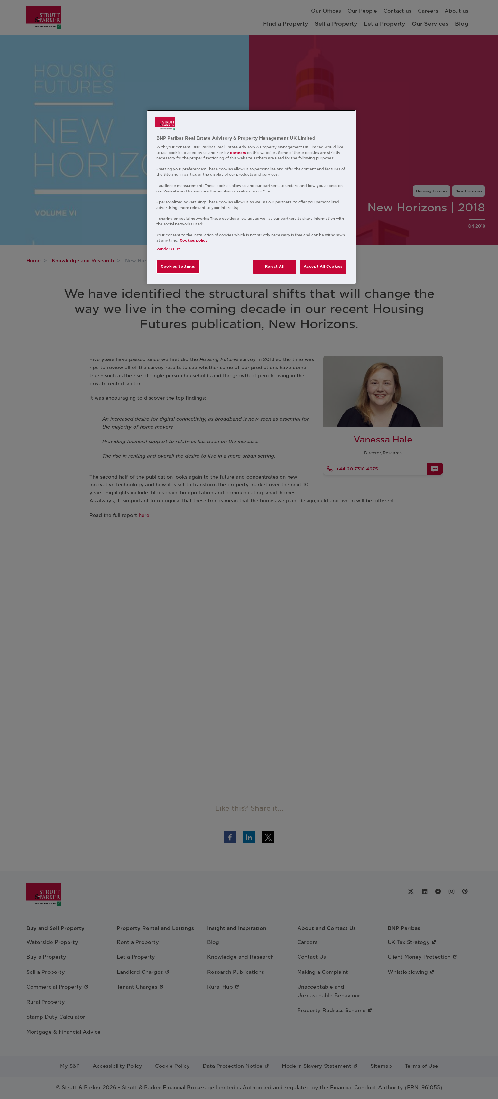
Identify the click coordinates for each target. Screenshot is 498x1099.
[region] (251, 197)
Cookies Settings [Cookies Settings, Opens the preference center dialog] (178, 266)
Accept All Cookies (323, 266)
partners (238, 152)
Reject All (275, 266)
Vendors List (168, 249)
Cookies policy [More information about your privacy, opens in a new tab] (194, 240)
